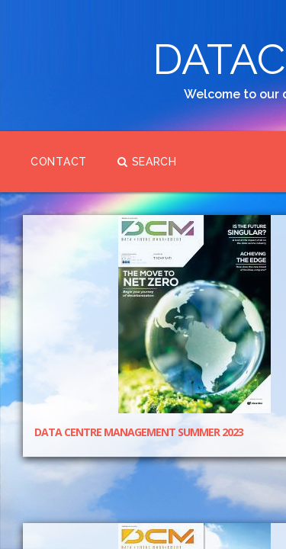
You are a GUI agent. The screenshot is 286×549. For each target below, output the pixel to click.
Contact (98, 217)
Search (69, 278)
